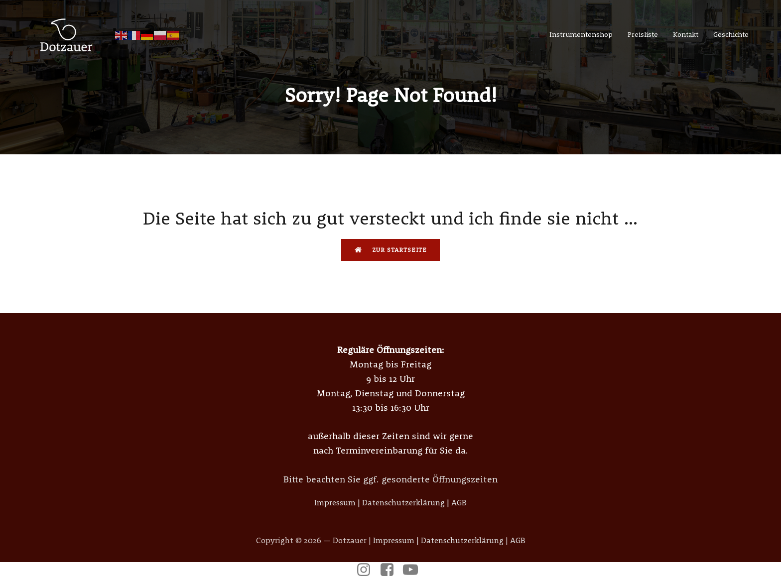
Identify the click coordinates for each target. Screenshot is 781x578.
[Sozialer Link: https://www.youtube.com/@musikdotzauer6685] (414, 570)
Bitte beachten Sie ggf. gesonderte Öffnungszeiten (390, 479)
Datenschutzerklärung (403, 502)
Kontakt (685, 34)
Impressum (335, 502)
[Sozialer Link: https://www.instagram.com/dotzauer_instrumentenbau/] (367, 570)
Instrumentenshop (581, 34)
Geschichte (731, 34)
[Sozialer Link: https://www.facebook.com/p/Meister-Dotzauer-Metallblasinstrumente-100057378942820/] (390, 570)
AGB (459, 502)
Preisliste (643, 34)
